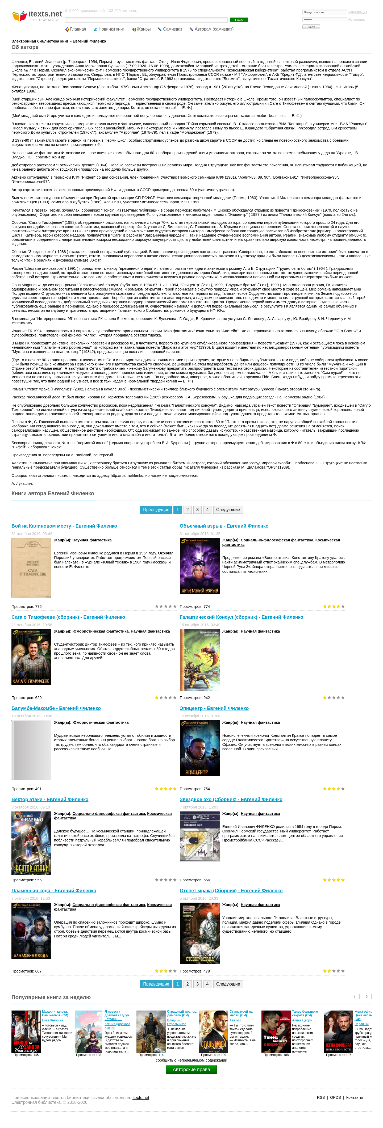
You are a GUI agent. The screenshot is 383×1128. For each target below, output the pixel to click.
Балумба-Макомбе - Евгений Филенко (56, 708)
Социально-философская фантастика (277, 540)
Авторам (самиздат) (214, 29)
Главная (78, 29)
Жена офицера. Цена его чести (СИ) (367, 1015)
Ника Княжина (52, 1020)
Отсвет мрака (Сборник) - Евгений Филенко (231, 890)
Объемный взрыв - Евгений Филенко (224, 526)
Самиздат (172, 29)
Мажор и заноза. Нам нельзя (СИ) (55, 1013)
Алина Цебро (302, 1020)
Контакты (354, 1097)
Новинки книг (111, 29)
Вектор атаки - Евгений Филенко (49, 799)
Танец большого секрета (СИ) (305, 1013)
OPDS (335, 1097)
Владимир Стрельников (176, 1022)
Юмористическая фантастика (101, 631)
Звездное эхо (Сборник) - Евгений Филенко (231, 799)
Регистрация (357, 12)
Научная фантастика (92, 540)
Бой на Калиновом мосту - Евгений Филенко (64, 526)
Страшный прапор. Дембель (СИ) (182, 1013)
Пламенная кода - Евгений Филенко (53, 890)
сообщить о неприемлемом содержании (191, 1060)
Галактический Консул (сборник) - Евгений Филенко (241, 617)
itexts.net (140, 1097)
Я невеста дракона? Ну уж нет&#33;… (117, 1015)
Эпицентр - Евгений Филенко (214, 708)
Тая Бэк (235, 1020)
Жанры (144, 29)
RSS (321, 1097)
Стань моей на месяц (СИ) (241, 1013)
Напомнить (356, 20)
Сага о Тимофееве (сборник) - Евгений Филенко (68, 617)
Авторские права (191, 1069)
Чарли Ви (362, 1024)
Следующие (228, 509)
